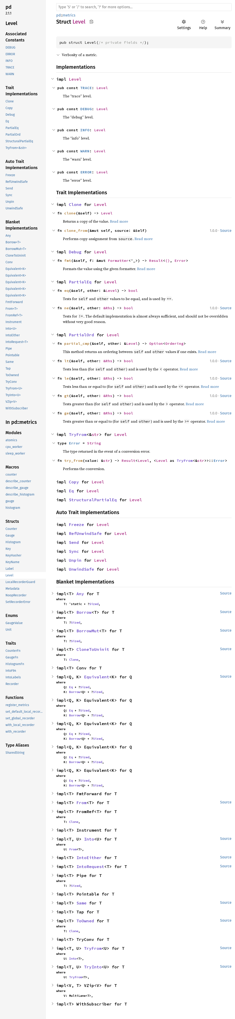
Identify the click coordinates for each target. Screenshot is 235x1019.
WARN (85, 151)
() (167, 260)
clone (70, 213)
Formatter (118, 260)
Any (80, 593)
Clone (75, 204)
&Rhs (107, 308)
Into (89, 839)
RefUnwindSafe (85, 533)
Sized (93, 604)
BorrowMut (87, 630)
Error (180, 260)
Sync (74, 551)
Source (226, 230)
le (66, 378)
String (94, 443)
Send (74, 542)
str (95, 434)
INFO (85, 130)
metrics (69, 15)
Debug (75, 252)
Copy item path (91, 21)
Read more (119, 221)
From (81, 802)
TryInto (93, 967)
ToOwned (85, 920)
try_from (73, 460)
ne (66, 308)
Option (156, 343)
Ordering (174, 343)
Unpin (75, 560)
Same (81, 903)
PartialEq (80, 282)
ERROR (86, 172)
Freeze (76, 524)
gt (66, 395)
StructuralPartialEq (93, 499)
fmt (67, 260)
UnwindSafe (81, 569)
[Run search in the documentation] (144, 7)
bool (133, 290)
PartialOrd (81, 334)
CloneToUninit (92, 649)
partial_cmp (77, 343)
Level (75, 79)
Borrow (84, 612)
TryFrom (78, 434)
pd (58, 15)
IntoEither (89, 857)
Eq (71, 490)
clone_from (75, 230)
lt (66, 361)
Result (156, 260)
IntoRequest (90, 866)
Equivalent (96, 676)
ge (66, 413)
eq (66, 290)
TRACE (86, 87)
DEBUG (86, 109)
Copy (74, 482)
